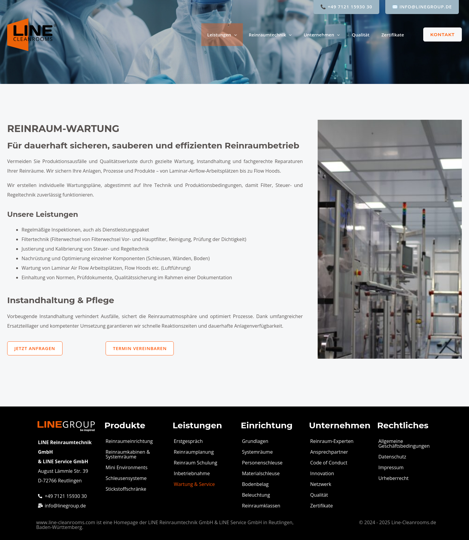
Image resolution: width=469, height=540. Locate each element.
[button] (439, 34)
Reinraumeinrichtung (129, 441)
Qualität (360, 35)
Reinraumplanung (194, 452)
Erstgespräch (188, 441)
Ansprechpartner (329, 452)
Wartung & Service (194, 484)
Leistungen (222, 34)
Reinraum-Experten (332, 441)
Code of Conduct (328, 462)
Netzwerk (320, 484)
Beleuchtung (256, 495)
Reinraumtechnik (270, 34)
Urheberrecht (393, 478)
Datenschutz (392, 456)
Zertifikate (392, 35)
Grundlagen (255, 441)
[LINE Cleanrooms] (32, 34)
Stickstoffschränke (126, 489)
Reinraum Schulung (195, 462)
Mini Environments (126, 467)
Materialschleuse (261, 473)
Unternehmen (322, 34)
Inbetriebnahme (192, 473)
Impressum (390, 467)
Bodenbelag (255, 484)
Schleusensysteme (126, 478)
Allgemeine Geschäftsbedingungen (404, 443)
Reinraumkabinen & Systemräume (128, 454)
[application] (234, 34)
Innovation (322, 473)
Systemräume (257, 452)
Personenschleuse (262, 462)
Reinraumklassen (261, 505)
